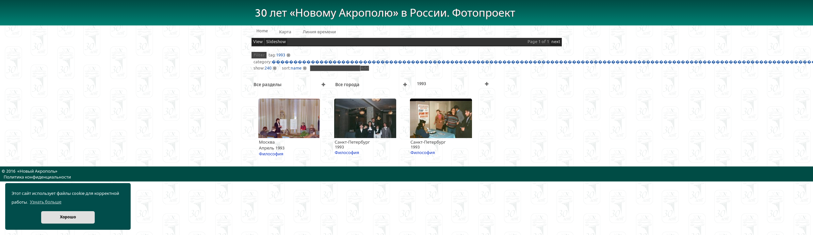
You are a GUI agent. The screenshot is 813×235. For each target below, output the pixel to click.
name (296, 68)
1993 (280, 55)
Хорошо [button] (68, 217)
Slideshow (276, 41)
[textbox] (335, 68)
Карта (285, 32)
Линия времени (319, 32)
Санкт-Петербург (352, 142)
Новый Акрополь (37, 171)
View (258, 41)
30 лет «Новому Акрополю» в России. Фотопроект (385, 13)
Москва (267, 142)
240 (268, 68)
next (555, 41)
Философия (271, 154)
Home (262, 31)
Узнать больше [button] (45, 202)
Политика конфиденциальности (37, 177)
